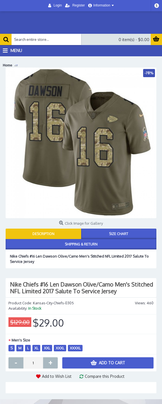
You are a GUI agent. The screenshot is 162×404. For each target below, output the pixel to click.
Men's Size (21, 340)
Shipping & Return (81, 244)
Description (43, 234)
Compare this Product (105, 376)
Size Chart (118, 234)
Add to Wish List (57, 376)
